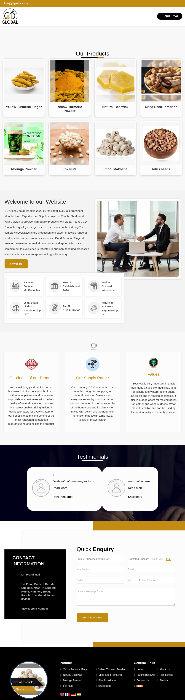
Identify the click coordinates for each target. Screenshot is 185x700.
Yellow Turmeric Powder (69, 109)
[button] (34, 608)
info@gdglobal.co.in (16, 3)
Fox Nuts (70, 169)
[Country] (100, 580)
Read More (60, 488)
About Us (164, 669)
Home (139, 669)
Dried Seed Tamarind (161, 107)
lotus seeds (161, 169)
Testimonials (166, 674)
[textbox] (158, 558)
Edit (168, 559)
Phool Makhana (115, 169)
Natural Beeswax (115, 107)
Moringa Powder (24, 169)
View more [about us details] (16, 263)
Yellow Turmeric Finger (24, 107)
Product (66, 663)
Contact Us (142, 680)
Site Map (164, 680)
